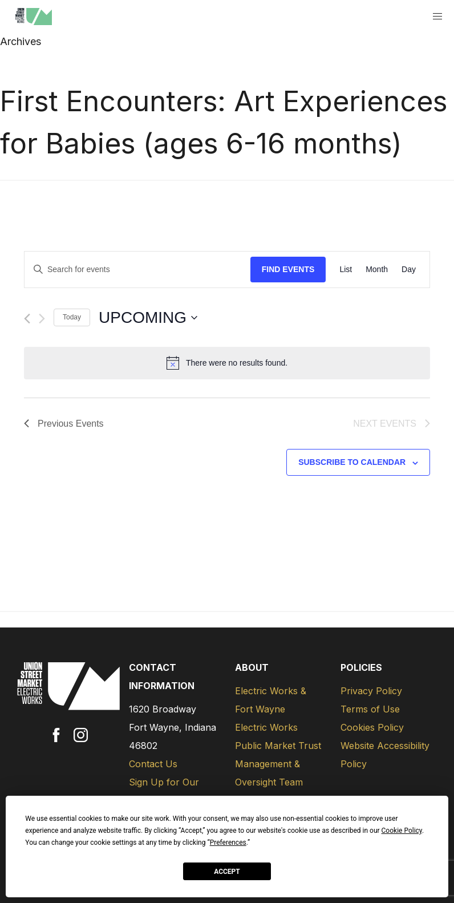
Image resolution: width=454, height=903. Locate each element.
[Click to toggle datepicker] (148, 317)
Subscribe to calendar (352, 462)
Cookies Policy (372, 727)
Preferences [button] (228, 843)
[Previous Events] (27, 318)
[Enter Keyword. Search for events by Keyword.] (137, 269)
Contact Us (153, 764)
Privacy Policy (371, 691)
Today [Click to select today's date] (72, 317)
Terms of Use (370, 709)
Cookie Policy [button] (402, 831)
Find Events (288, 269)
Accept (227, 872)
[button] (438, 17)
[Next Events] (42, 318)
